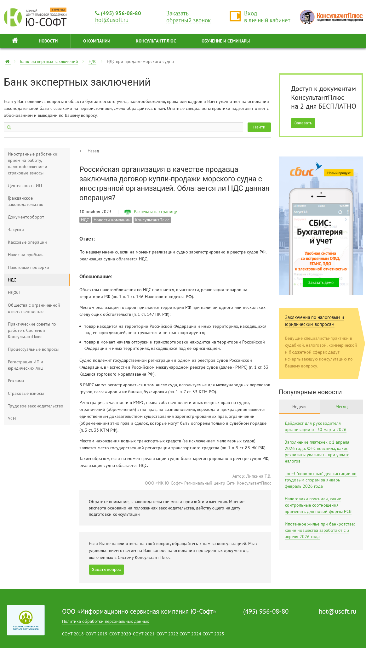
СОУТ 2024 (190, 634)
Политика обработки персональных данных (105, 621)
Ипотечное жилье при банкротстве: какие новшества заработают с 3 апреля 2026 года (320, 530)
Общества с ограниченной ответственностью (34, 308)
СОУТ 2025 (213, 634)
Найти (259, 127)
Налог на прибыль (25, 255)
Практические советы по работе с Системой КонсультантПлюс (32, 330)
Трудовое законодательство (35, 406)
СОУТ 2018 (73, 634)
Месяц (341, 406)
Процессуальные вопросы (33, 349)
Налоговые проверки (28, 267)
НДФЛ (14, 292)
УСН (12, 418)
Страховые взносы (26, 393)
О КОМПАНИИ (96, 41)
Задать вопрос (106, 569)
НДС (92, 61)
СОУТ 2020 (120, 634)
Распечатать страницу (155, 211)
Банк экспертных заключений (49, 61)
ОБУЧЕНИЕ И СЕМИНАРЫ (226, 41)
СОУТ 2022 (167, 634)
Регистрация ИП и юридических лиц (25, 365)
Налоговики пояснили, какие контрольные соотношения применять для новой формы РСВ (318, 505)
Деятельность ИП (25, 185)
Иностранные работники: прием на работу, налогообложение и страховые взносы (33, 163)
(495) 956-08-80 (118, 13)
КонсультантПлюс (156, 41)
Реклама (16, 381)
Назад (93, 151)
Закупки (16, 229)
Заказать (303, 123)
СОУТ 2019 (96, 634)
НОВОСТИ (48, 41)
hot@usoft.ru (337, 611)
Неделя (299, 406)
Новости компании (112, 220)
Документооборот (26, 217)
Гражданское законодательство (25, 201)
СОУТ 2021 (144, 634)
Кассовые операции (27, 242)
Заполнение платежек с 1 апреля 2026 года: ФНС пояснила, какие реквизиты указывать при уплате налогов (317, 451)
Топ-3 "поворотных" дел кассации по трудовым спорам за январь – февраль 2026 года (321, 480)
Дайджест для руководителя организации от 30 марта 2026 (315, 426)
